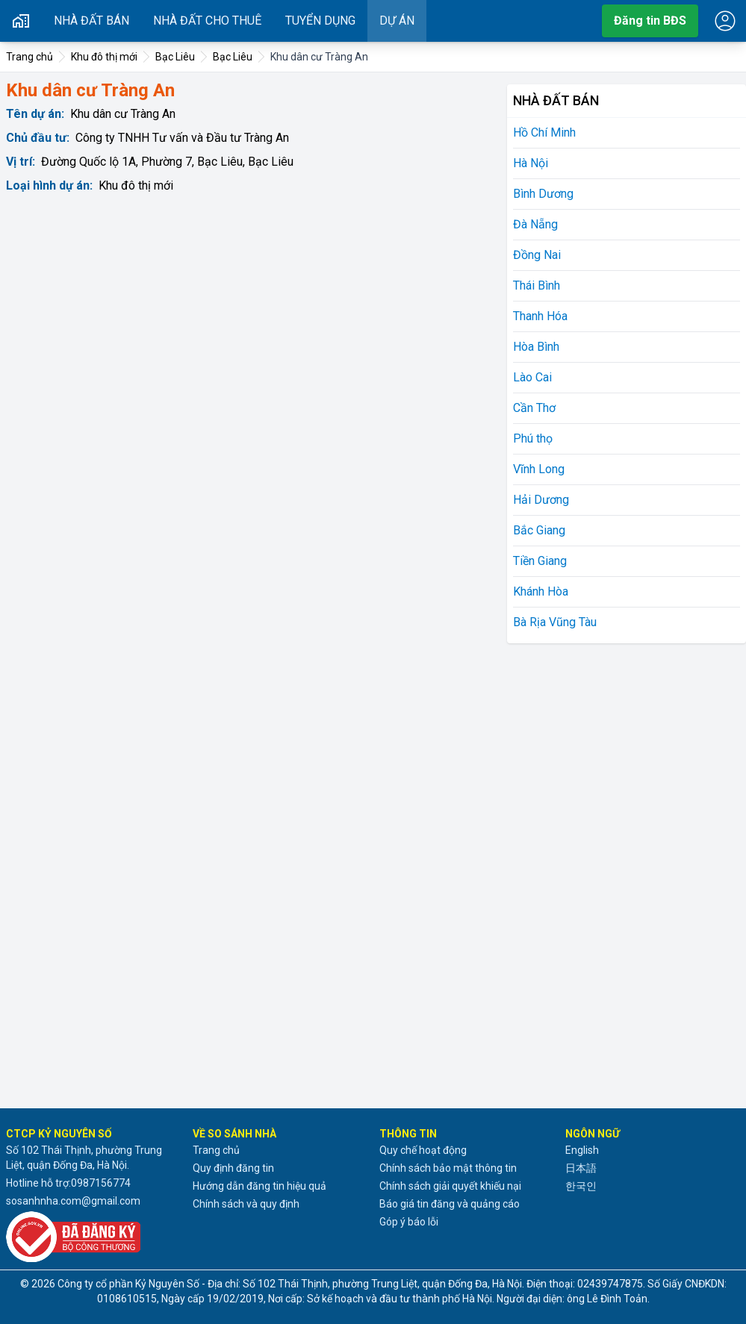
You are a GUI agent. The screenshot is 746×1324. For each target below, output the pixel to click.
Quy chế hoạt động (423, 1150)
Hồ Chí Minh (544, 132)
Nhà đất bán (91, 20)
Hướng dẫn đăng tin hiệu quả (259, 1186)
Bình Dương (543, 194)
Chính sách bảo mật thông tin (448, 1168)
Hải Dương (541, 500)
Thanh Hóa (540, 316)
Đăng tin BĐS (650, 20)
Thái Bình (536, 285)
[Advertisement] (619, 873)
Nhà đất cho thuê (207, 20)
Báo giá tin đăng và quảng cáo (449, 1204)
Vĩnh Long (539, 469)
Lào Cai (532, 377)
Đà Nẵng (535, 224)
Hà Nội (530, 163)
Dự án (396, 20)
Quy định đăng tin (233, 1168)
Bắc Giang (539, 530)
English (582, 1150)
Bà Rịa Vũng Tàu (555, 622)
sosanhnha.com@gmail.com (73, 1201)
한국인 (581, 1186)
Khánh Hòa (540, 591)
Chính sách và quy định (246, 1204)
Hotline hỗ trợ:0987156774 (68, 1183)
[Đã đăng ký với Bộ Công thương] (93, 1236)
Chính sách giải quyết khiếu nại (450, 1186)
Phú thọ (533, 438)
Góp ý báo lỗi (408, 1222)
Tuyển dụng (320, 20)
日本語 (581, 1168)
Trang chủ (216, 1150)
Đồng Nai (537, 255)
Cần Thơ (534, 408)
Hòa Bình (536, 347)
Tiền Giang (540, 561)
